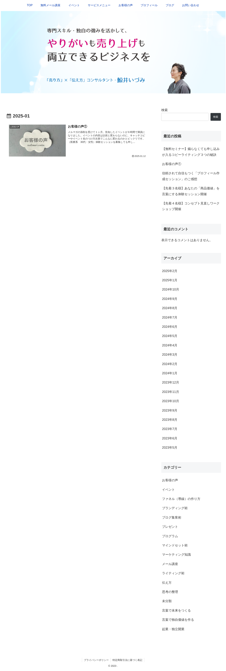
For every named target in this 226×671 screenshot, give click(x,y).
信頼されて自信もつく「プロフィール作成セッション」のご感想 (191, 176)
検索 (164, 110)
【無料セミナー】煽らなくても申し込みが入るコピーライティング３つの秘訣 (191, 151)
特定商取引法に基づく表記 (127, 660)
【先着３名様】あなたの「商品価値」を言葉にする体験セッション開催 (191, 191)
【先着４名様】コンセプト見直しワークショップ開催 (191, 206)
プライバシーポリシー (96, 660)
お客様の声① (171, 164)
